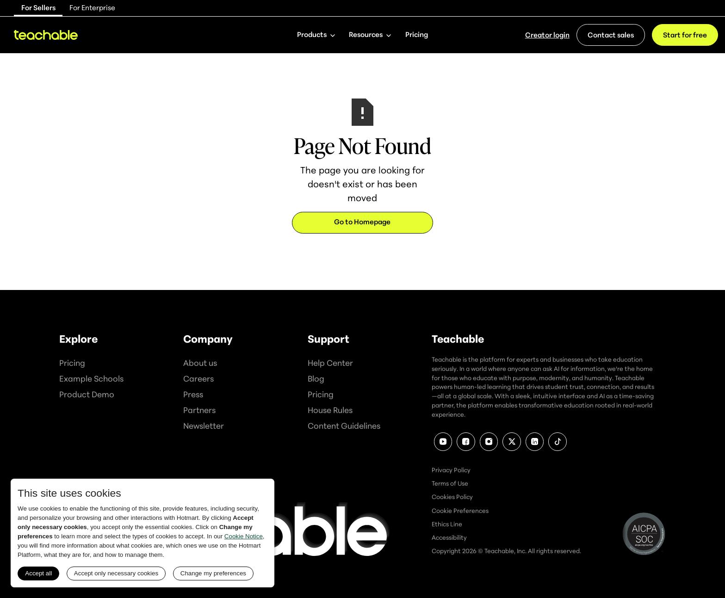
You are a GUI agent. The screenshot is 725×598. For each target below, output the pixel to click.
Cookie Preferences (460, 510)
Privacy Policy (451, 470)
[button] (316, 35)
